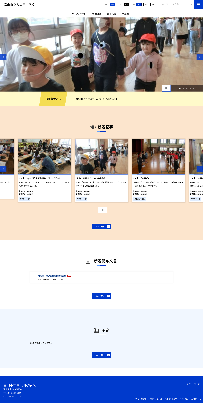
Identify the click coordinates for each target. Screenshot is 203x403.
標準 (139, 4)
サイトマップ (194, 383)
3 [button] (186, 88)
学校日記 (96, 13)
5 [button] (193, 88)
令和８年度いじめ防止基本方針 (52, 275)
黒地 (126, 4)
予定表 (125, 13)
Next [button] (200, 57)
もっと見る (100, 226)
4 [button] (190, 88)
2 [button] (183, 88)
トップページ (80, 13)
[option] (101, 54)
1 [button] (179, 88)
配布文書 (111, 13)
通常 (112, 4)
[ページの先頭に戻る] (200, 400)
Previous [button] (3, 57)
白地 (119, 4)
